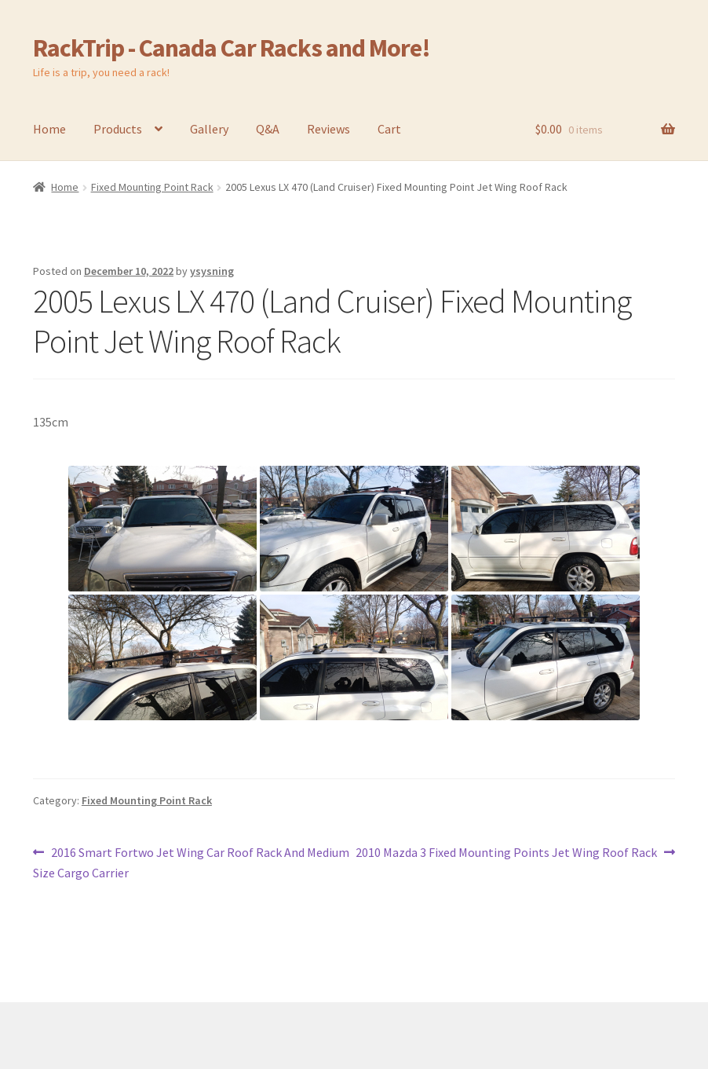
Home (49, 129)
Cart (389, 129)
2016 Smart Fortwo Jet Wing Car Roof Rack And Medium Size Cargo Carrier (191, 861)
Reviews (328, 129)
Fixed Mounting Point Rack (152, 187)
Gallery (209, 129)
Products (117, 129)
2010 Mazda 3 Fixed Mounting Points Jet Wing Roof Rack (506, 853)
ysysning (212, 271)
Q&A (267, 129)
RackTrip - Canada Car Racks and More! (231, 48)
